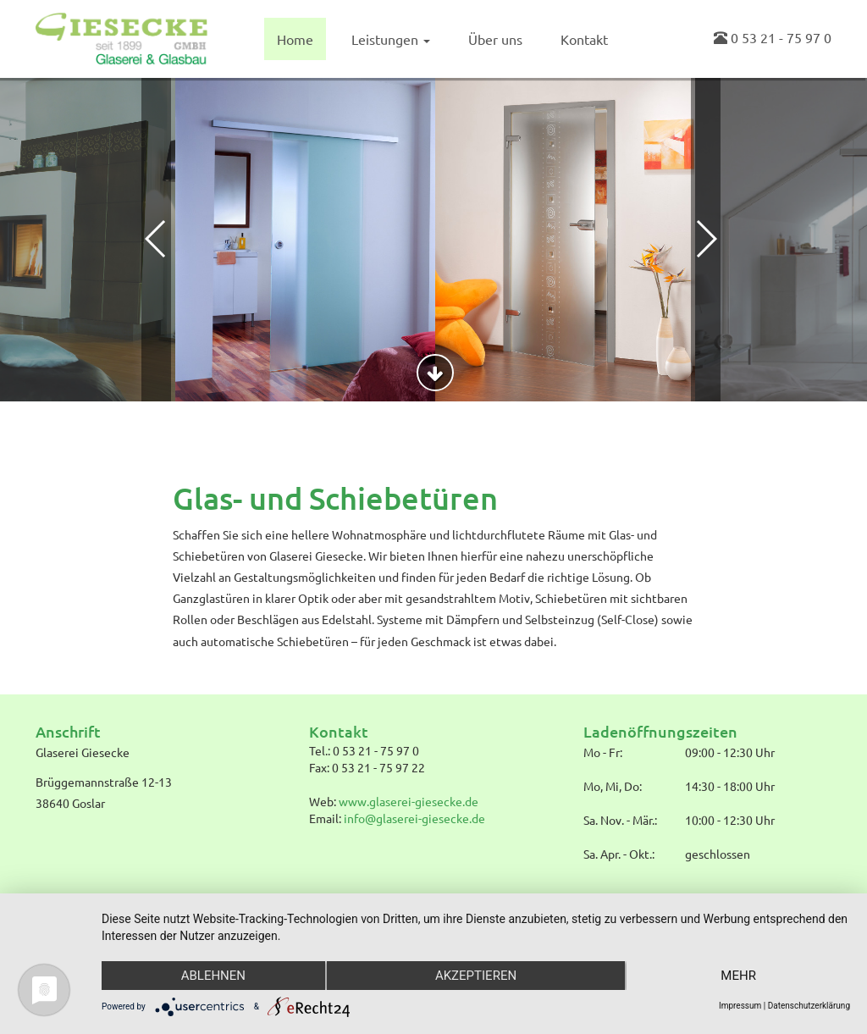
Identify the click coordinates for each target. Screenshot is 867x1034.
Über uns (495, 38)
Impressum (740, 1005)
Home (295, 38)
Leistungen (390, 38)
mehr (738, 975)
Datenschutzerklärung (809, 1005)
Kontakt (584, 38)
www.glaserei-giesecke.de (408, 801)
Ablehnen (213, 975)
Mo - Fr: (602, 752)
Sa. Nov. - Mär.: (620, 819)
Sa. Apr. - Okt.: (618, 853)
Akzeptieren (475, 975)
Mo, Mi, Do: (612, 785)
